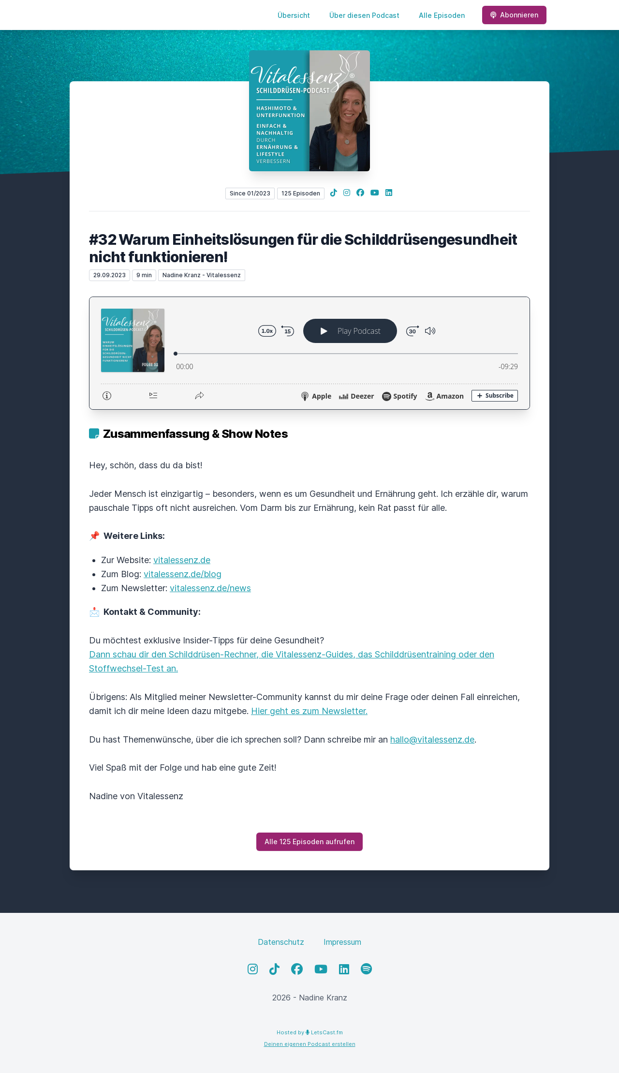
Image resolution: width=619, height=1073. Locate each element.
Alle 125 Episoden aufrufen (309, 841)
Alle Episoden (442, 15)
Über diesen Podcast (364, 15)
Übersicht (294, 15)
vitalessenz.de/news (210, 588)
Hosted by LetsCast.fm (310, 1032)
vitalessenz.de (181, 560)
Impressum (342, 942)
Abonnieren (514, 15)
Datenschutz (281, 942)
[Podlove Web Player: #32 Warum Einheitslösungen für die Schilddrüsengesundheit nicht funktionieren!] (309, 353)
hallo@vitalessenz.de (432, 739)
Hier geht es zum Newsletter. (309, 711)
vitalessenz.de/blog (182, 574)
